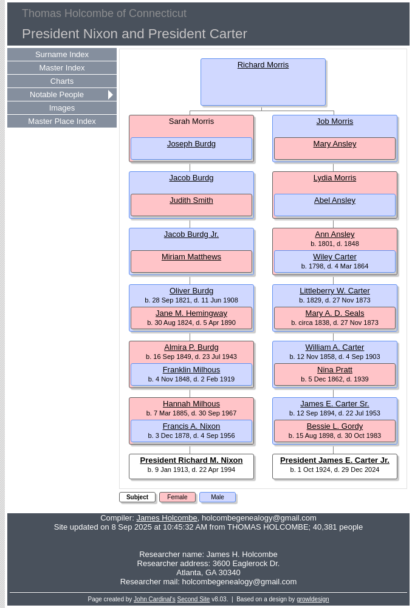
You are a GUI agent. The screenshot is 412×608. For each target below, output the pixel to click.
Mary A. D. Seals (335, 313)
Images (62, 107)
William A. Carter (335, 347)
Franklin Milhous (192, 369)
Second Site (193, 599)
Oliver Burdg (191, 290)
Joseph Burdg (191, 143)
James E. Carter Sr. (334, 403)
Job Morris (335, 121)
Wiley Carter (335, 256)
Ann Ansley (334, 234)
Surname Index (62, 54)
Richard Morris (263, 64)
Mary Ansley (335, 143)
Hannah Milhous (191, 403)
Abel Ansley (334, 200)
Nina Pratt (334, 369)
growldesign (313, 599)
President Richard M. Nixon (191, 460)
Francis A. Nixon (192, 426)
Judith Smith (191, 200)
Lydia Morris (335, 177)
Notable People (57, 94)
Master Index (61, 67)
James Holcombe (166, 517)
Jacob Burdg (192, 177)
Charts (62, 81)
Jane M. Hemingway (191, 313)
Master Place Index (61, 121)
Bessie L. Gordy (335, 426)
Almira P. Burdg (191, 347)
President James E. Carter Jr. (335, 460)
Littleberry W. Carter (335, 290)
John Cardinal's (155, 599)
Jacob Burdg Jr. (191, 234)
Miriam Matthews (191, 256)
